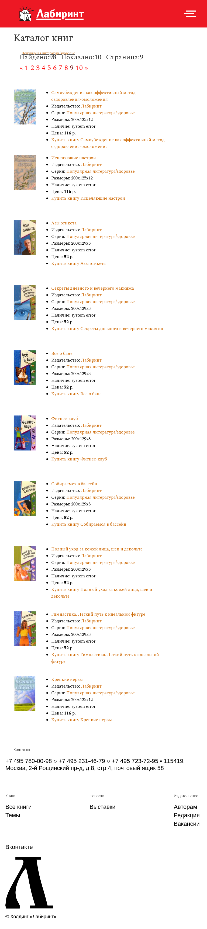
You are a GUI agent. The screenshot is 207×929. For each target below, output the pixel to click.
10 (79, 68)
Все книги (18, 806)
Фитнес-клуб (64, 418)
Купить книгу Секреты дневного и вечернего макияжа (107, 328)
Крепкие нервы (67, 679)
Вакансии (187, 823)
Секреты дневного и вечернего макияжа (92, 288)
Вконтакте (19, 847)
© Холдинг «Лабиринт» (30, 916)
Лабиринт (91, 106)
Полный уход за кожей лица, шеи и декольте (97, 549)
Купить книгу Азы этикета (78, 263)
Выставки (102, 806)
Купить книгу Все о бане (76, 394)
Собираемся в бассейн (74, 484)
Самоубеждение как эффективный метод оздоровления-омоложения (93, 96)
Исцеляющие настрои (73, 158)
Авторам (185, 806)
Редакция (187, 815)
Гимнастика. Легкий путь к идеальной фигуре (98, 614)
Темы (12, 815)
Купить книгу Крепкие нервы (81, 720)
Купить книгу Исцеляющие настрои (88, 198)
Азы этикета (64, 223)
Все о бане (62, 353)
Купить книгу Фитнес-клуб (79, 459)
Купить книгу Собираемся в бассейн (88, 524)
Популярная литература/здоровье (48, 53)
